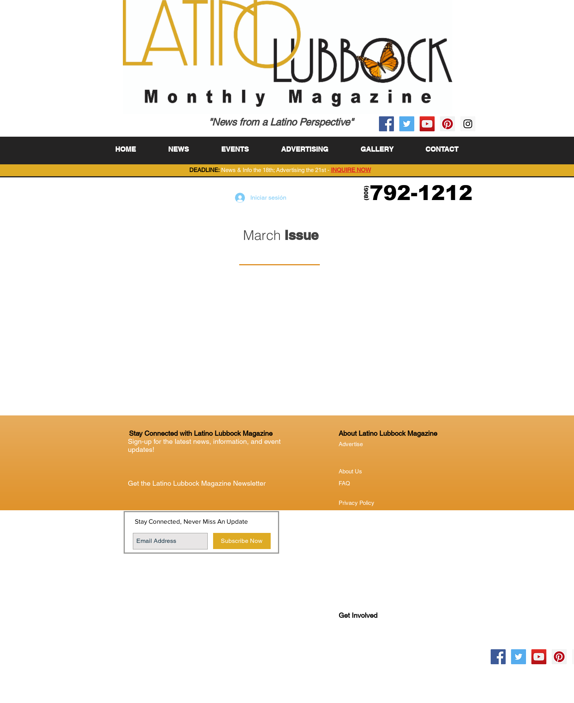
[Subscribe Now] (242, 541)
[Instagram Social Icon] (467, 123)
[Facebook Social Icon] (386, 123)
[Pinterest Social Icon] (447, 123)
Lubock (364, 646)
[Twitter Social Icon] (406, 123)
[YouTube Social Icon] (427, 123)
